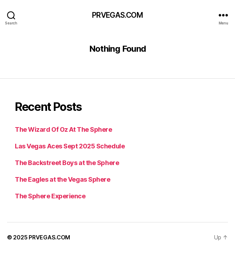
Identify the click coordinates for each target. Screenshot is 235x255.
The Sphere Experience (50, 196)
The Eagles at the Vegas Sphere (62, 179)
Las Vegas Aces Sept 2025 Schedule (70, 146)
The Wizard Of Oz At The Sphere (63, 129)
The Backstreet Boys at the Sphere (67, 162)
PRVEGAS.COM (117, 15)
